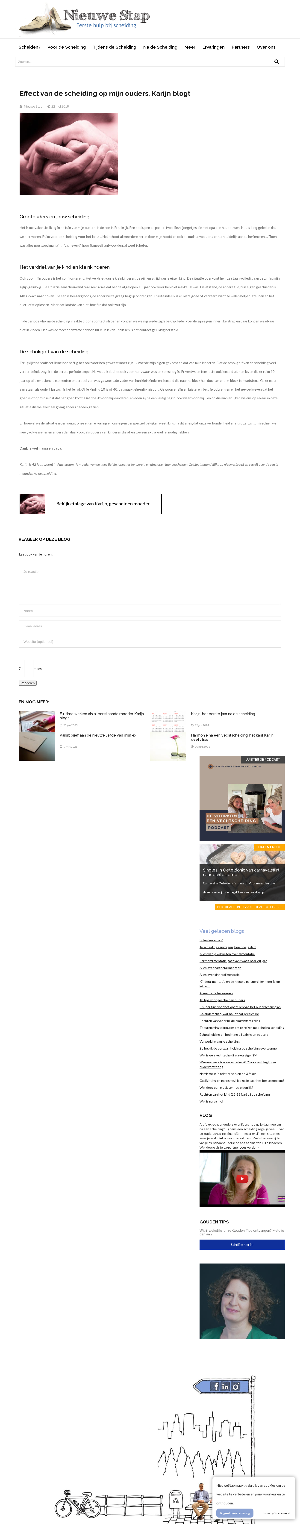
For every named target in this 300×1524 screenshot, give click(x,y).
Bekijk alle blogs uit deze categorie (249, 907)
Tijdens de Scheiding (114, 47)
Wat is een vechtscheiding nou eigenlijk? (229, 1055)
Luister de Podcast (262, 759)
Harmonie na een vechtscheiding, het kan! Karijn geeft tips (232, 737)
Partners (241, 47)
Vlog (206, 1115)
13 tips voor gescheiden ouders (222, 1000)
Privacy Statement (276, 1513)
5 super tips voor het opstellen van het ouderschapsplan (240, 1007)
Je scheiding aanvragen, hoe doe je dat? (228, 947)
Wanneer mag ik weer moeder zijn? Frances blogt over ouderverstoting (238, 1064)
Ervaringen (213, 47)
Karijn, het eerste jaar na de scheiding (223, 714)
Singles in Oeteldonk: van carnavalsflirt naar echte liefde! (241, 872)
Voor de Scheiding (66, 47)
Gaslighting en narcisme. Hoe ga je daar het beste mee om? (242, 1080)
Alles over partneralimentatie (220, 968)
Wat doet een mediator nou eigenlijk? (226, 1087)
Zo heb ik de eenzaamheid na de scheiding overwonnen (239, 1048)
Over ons (266, 47)
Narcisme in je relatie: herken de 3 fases (228, 1074)
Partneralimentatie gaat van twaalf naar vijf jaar (233, 961)
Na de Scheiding (160, 47)
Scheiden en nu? (211, 940)
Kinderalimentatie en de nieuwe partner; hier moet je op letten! (240, 984)
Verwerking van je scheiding (220, 1041)
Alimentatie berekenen (216, 993)
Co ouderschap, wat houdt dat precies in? (229, 1014)
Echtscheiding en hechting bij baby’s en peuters (234, 1034)
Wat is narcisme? (212, 1101)
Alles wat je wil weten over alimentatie (227, 954)
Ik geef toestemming (235, 1513)
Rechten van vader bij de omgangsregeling (230, 1021)
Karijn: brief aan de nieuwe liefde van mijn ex (98, 735)
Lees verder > (249, 1147)
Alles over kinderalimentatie (220, 975)
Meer (189, 47)
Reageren (28, 683)
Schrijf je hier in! (242, 1244)
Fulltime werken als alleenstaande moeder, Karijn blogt (102, 716)
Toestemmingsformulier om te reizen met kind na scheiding (242, 1028)
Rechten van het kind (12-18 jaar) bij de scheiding (235, 1094)
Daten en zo (269, 847)
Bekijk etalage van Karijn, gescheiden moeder (103, 503)
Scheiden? (30, 47)
